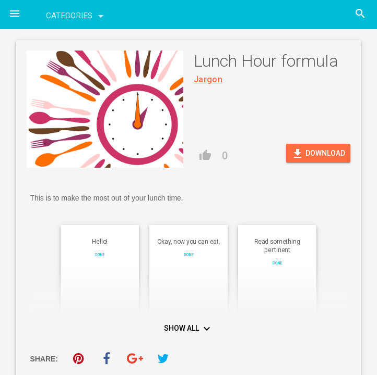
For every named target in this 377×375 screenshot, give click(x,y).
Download (318, 153)
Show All (188, 329)
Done (100, 255)
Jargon (208, 79)
